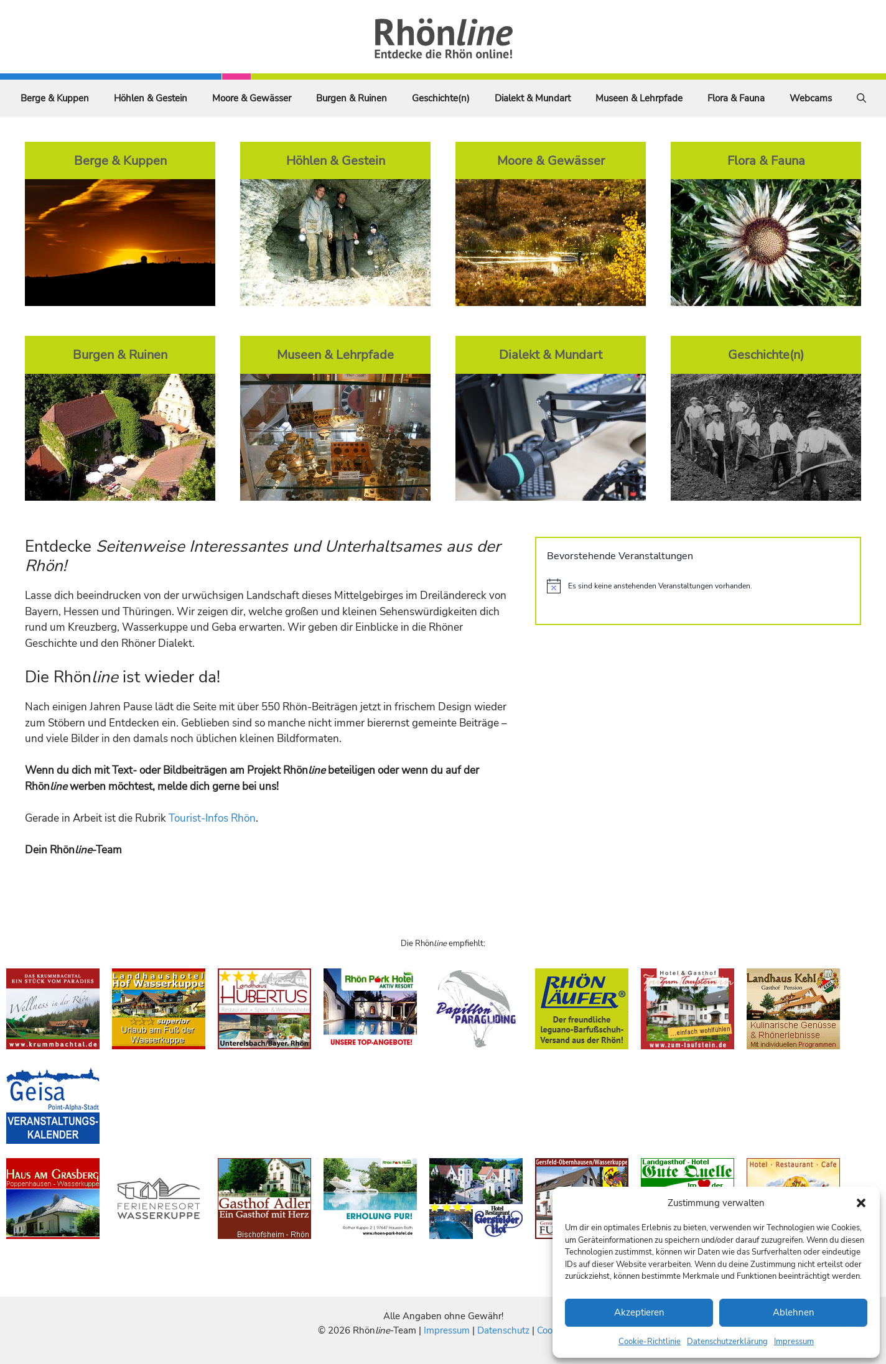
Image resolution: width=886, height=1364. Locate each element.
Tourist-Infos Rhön (212, 818)
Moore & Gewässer (251, 98)
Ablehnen (793, 1312)
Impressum (794, 1341)
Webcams (811, 98)
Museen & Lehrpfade (639, 98)
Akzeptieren (639, 1312)
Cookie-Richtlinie (649, 1341)
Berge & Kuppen (55, 98)
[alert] (698, 585)
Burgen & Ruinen (351, 98)
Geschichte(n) (441, 98)
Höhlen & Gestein (150, 98)
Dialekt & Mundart (533, 98)
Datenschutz (503, 1330)
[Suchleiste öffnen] (861, 98)
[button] (861, 1203)
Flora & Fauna (736, 98)
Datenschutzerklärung (727, 1341)
